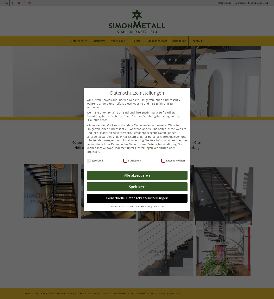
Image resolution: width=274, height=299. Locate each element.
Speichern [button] (137, 185)
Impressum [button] (158, 205)
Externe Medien (173, 159)
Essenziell (95, 159)
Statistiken (132, 159)
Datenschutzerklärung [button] (139, 205)
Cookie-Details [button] (117, 205)
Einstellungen (144, 147)
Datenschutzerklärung (162, 143)
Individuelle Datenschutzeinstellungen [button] (137, 197)
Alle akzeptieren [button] (137, 174)
